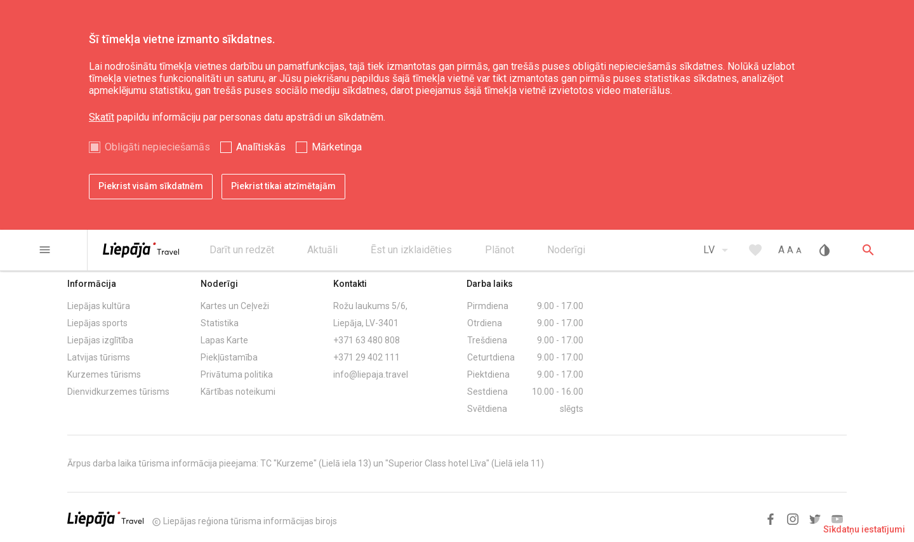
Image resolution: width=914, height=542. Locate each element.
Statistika (220, 323)
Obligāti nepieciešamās (157, 147)
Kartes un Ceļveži (235, 306)
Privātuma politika (237, 374)
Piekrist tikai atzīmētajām (283, 186)
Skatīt (101, 117)
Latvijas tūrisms (98, 357)
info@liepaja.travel (370, 374)
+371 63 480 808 (366, 340)
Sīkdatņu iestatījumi (864, 529)
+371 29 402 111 (366, 357)
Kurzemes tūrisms (104, 374)
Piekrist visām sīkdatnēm (150, 186)
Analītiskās (261, 147)
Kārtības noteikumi (238, 392)
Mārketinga (337, 147)
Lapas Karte (224, 340)
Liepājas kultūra (98, 306)
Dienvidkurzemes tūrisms (118, 392)
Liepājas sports (97, 323)
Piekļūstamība (229, 357)
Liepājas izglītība (100, 340)
